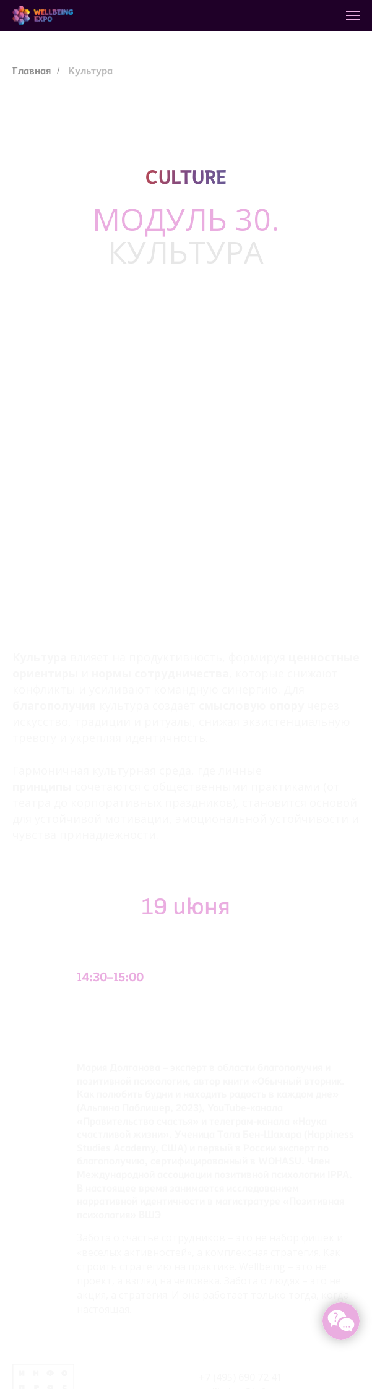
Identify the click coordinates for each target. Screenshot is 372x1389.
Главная (31, 71)
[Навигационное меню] (353, 15)
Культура (90, 71)
